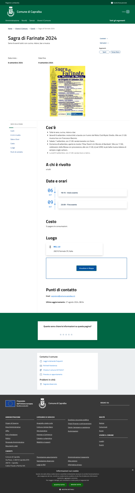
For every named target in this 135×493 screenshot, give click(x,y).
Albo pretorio (72, 461)
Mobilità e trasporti (43, 442)
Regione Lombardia (12, 2)
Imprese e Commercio (44, 434)
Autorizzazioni (73, 431)
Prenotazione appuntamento (47, 457)
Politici (7, 438)
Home (10, 28)
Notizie (101, 423)
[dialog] (67, 480)
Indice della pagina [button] (17, 124)
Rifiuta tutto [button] (76, 485)
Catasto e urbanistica (44, 438)
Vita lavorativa (42, 431)
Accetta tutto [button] (59, 485)
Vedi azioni (104, 43)
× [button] (132, 470)
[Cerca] (127, 11)
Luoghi (101, 441)
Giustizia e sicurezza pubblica (78, 419)
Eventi (33, 28)
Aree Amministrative (12, 427)
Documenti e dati (11, 446)
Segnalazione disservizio (45, 461)
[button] (67, 489)
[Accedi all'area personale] (119, 2)
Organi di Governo (11, 423)
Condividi (104, 38)
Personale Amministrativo (14, 442)
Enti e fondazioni (11, 434)
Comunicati (103, 427)
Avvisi (101, 431)
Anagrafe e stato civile (45, 423)
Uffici (7, 431)
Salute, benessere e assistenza (79, 427)
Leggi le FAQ (41, 464)
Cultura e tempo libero (45, 427)
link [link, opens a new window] (88, 480)
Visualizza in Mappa (86, 268)
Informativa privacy (75, 464)
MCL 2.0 (57, 246)
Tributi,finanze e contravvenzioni (79, 423)
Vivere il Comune (21, 28)
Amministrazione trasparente (78, 457)
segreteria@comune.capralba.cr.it (63, 296)
